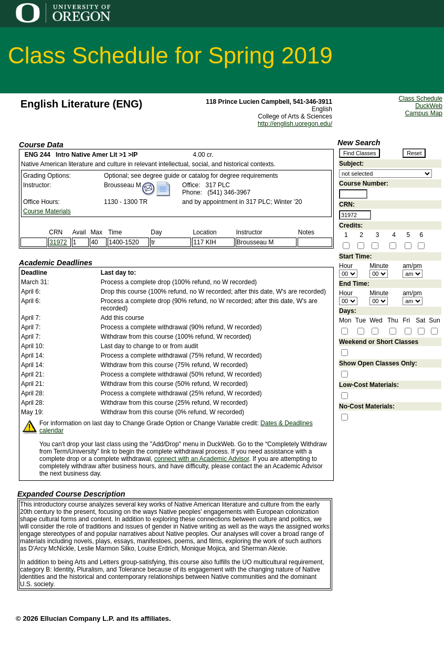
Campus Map (423, 113)
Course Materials (47, 211)
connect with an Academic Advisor (201, 458)
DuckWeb (428, 106)
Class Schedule (420, 98)
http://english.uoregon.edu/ (295, 123)
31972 (58, 242)
